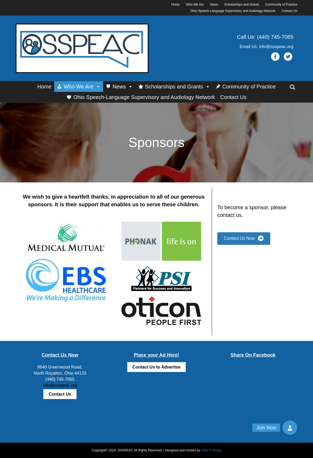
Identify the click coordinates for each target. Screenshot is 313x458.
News (214, 4)
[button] (289, 427)
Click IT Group (211, 450)
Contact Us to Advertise (157, 367)
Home (175, 4)
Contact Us (289, 11)
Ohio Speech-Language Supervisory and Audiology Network (233, 11)
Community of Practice (281, 4)
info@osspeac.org (60, 385)
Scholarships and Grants (241, 4)
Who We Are (195, 4)
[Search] (292, 87)
